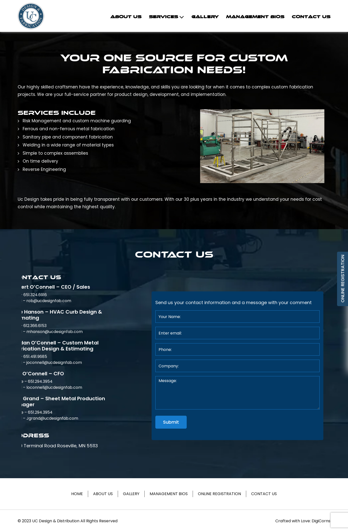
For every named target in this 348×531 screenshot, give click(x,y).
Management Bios (255, 16)
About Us (125, 16)
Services (163, 16)
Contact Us (311, 16)
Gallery (205, 16)
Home (77, 494)
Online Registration (219, 494)
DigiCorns (321, 521)
